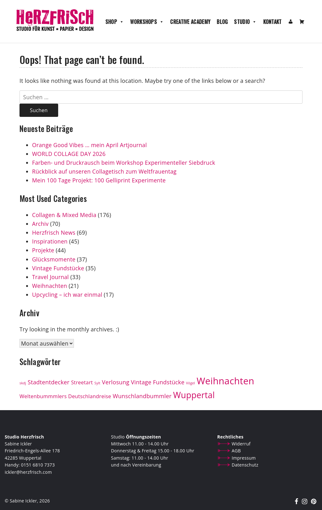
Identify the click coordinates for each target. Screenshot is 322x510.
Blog (222, 22)
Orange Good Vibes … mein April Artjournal (89, 145)
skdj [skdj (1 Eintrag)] (22, 383)
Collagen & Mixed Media (64, 215)
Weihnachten (49, 285)
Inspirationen (50, 241)
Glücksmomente (53, 259)
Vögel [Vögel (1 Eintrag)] (190, 383)
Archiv (40, 223)
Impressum (244, 458)
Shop (114, 21)
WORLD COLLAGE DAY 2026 (69, 154)
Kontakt (272, 22)
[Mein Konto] (290, 21)
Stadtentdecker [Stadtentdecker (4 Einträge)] (48, 382)
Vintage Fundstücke (58, 268)
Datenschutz (245, 465)
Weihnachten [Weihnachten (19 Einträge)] (225, 381)
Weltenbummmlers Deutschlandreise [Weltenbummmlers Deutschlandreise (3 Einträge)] (65, 396)
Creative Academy (190, 22)
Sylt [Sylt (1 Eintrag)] (97, 383)
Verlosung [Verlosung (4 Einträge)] (115, 382)
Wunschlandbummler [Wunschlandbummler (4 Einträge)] (142, 396)
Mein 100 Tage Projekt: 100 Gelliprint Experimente (99, 180)
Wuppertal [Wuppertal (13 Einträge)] (194, 395)
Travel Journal (50, 277)
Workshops (147, 21)
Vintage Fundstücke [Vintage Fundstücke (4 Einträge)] (157, 382)
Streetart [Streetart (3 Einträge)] (82, 382)
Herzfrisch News (53, 232)
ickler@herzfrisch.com (28, 472)
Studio (245, 21)
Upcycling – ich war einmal (67, 294)
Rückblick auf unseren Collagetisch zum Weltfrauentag (105, 171)
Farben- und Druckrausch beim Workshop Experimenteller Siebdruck (123, 162)
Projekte (43, 250)
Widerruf (241, 444)
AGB (236, 451)
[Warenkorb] (302, 21)
